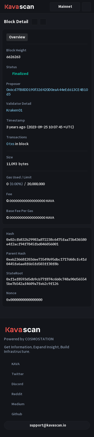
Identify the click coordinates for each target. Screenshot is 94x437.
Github (13, 414)
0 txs (10, 144)
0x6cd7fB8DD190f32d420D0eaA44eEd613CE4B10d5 (47, 91)
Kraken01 (14, 110)
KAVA (12, 364)
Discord (13, 384)
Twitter (14, 374)
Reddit (13, 394)
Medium (14, 404)
